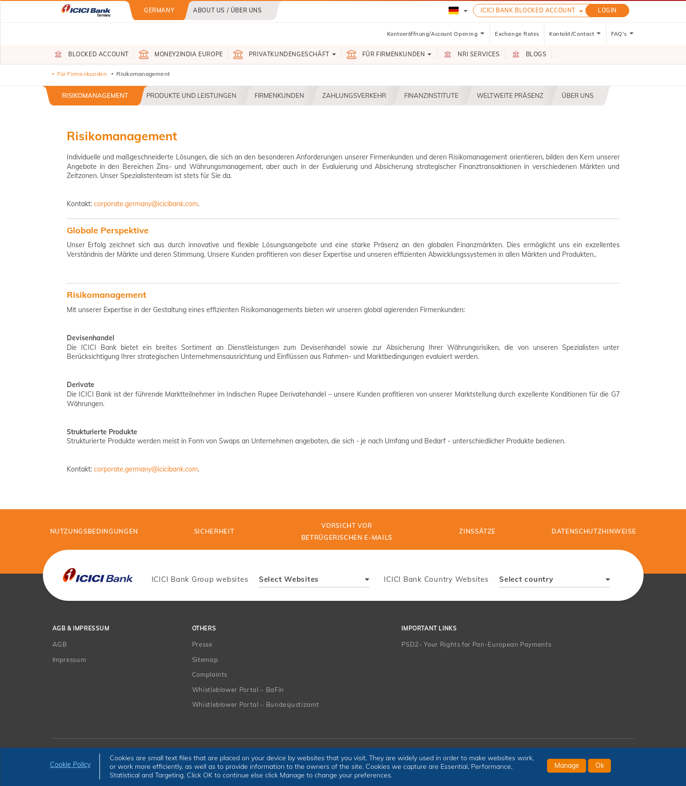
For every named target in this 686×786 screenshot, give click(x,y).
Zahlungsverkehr (354, 95)
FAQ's (622, 34)
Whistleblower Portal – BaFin (238, 689)
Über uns (578, 95)
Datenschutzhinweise (594, 531)
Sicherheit (214, 531)
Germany (159, 10)
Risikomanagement (95, 95)
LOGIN (607, 10)
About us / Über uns (227, 10)
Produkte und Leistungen (191, 95)
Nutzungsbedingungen (94, 531)
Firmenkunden (279, 95)
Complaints (210, 674)
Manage (566, 765)
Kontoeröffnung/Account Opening (436, 34)
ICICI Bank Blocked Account (528, 10)
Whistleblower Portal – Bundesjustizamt (255, 704)
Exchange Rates (517, 34)
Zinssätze (477, 531)
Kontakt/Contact (575, 34)
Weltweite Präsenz (510, 95)
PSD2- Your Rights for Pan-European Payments (476, 644)
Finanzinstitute (431, 95)
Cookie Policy (70, 764)
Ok (599, 765)
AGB (59, 644)
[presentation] (98, 575)
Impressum (69, 659)
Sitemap (205, 659)
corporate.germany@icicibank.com (146, 203)
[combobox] (314, 580)
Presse (202, 644)
